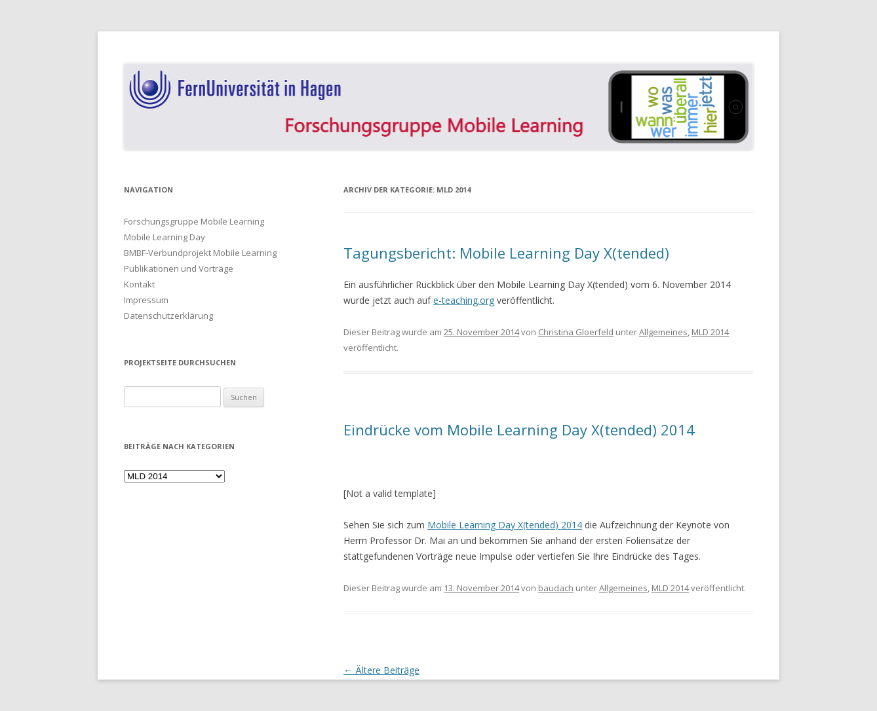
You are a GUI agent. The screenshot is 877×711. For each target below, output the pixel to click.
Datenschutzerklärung (168, 315)
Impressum (146, 300)
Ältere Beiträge (381, 670)
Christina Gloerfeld (576, 332)
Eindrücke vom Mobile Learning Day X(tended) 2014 (519, 429)
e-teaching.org (463, 300)
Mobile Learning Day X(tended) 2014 (504, 525)
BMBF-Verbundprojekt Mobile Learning (200, 253)
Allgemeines (663, 332)
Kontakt (139, 284)
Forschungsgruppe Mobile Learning (194, 221)
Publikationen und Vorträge (178, 268)
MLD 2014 (710, 332)
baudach (556, 588)
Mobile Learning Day (164, 237)
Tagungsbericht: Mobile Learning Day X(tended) (506, 253)
